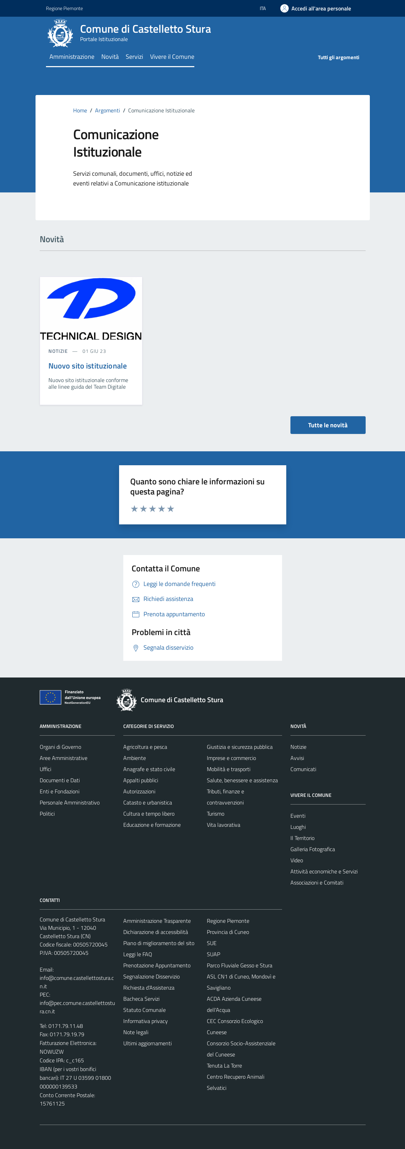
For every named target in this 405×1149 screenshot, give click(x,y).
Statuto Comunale (144, 1010)
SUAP (213, 954)
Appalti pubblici (140, 780)
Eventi (297, 815)
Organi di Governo (60, 747)
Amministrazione (71, 56)
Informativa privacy (145, 1021)
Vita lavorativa (223, 825)
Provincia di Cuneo (228, 932)
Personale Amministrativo (70, 802)
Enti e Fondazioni (59, 791)
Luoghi (298, 827)
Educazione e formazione (152, 825)
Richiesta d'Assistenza (148, 987)
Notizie (298, 747)
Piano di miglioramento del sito (158, 943)
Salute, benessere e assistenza (242, 780)
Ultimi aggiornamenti (147, 1043)
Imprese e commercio (231, 758)
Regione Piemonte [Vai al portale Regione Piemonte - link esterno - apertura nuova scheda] (64, 8)
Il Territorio (302, 838)
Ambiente (134, 758)
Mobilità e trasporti (228, 769)
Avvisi (297, 758)
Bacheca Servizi (141, 999)
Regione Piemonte (228, 921)
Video (296, 860)
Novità (110, 56)
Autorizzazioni (139, 791)
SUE (212, 943)
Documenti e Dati (60, 780)
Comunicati (303, 769)
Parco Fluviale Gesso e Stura (239, 965)
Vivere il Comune (172, 56)
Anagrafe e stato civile (149, 769)
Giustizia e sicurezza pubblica (240, 747)
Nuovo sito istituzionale (87, 365)
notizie (59, 351)
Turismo (215, 813)
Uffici (45, 769)
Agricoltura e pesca (145, 747)
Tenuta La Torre (224, 1065)
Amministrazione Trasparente (157, 921)
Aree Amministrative (63, 758)
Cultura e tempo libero (148, 813)
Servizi (134, 56)
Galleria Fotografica (312, 849)
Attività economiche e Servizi (324, 871)
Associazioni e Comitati (316, 882)
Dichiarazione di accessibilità (155, 932)
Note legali (135, 1032)
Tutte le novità (328, 425)
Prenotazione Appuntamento (156, 965)
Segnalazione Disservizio (151, 976)
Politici (47, 813)
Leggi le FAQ (137, 954)
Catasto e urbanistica (147, 802)
